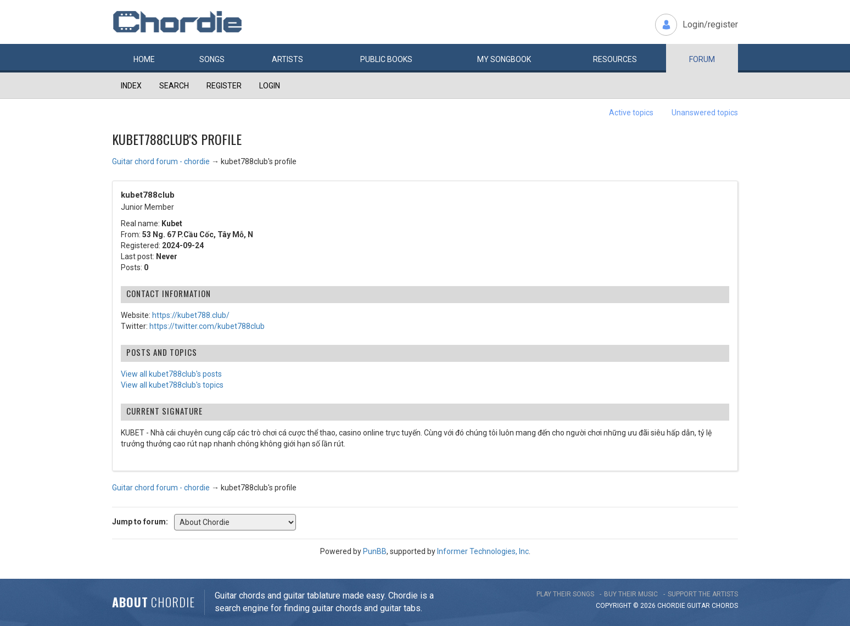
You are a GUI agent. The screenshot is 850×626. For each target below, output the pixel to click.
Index (131, 85)
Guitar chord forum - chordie (161, 161)
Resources (615, 59)
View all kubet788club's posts (171, 374)
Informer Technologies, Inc (483, 551)
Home (144, 59)
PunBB (375, 551)
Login (269, 85)
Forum (702, 59)
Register (224, 85)
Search (174, 85)
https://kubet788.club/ (191, 315)
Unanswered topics (705, 112)
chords (725, 606)
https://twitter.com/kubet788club (207, 326)
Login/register (710, 24)
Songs (212, 59)
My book (504, 59)
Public (386, 59)
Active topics (631, 112)
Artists (287, 59)
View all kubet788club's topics (172, 385)
